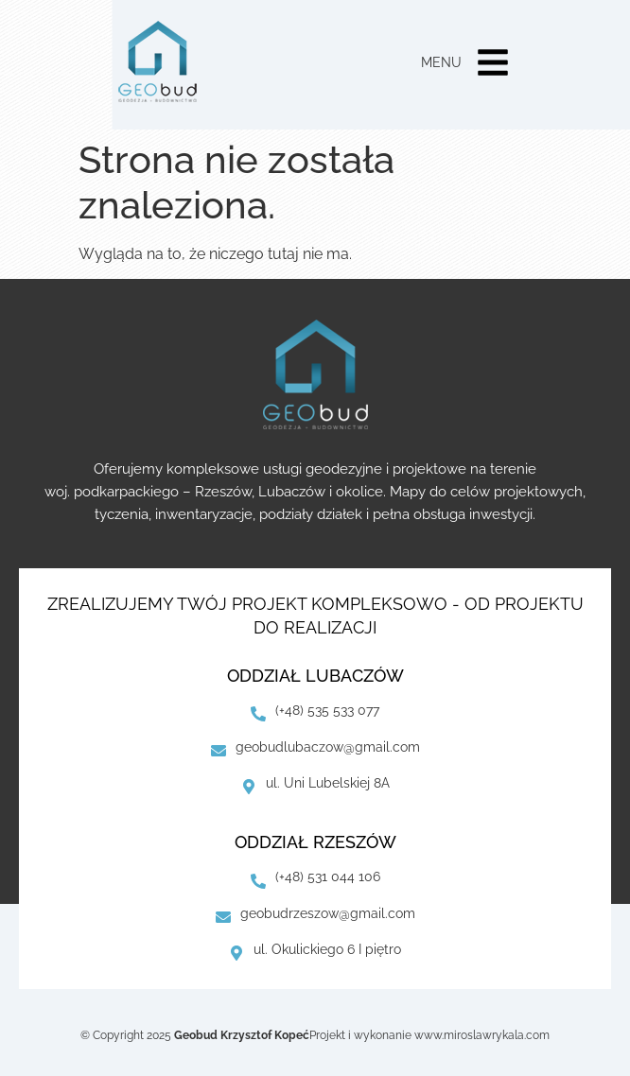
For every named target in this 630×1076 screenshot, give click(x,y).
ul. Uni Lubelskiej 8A (328, 782)
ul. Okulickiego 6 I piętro (327, 949)
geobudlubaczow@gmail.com (328, 747)
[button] (492, 64)
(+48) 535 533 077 (327, 710)
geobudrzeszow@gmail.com (327, 913)
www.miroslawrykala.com (482, 1035)
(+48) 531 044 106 (327, 876)
